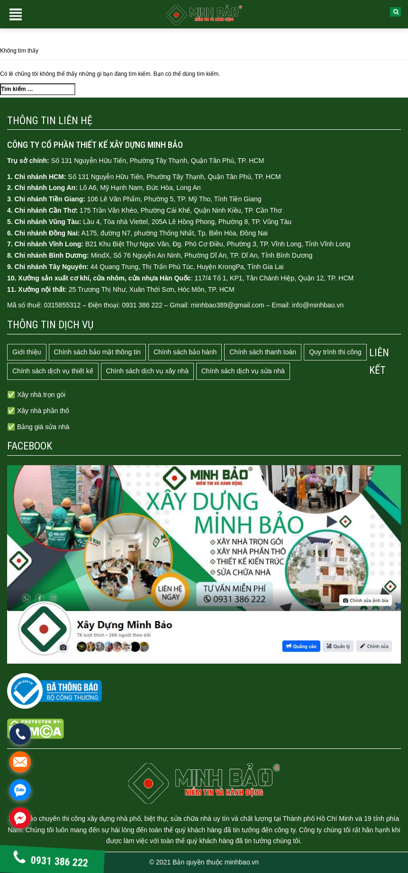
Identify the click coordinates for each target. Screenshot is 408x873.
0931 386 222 (50, 861)
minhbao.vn (242, 862)
